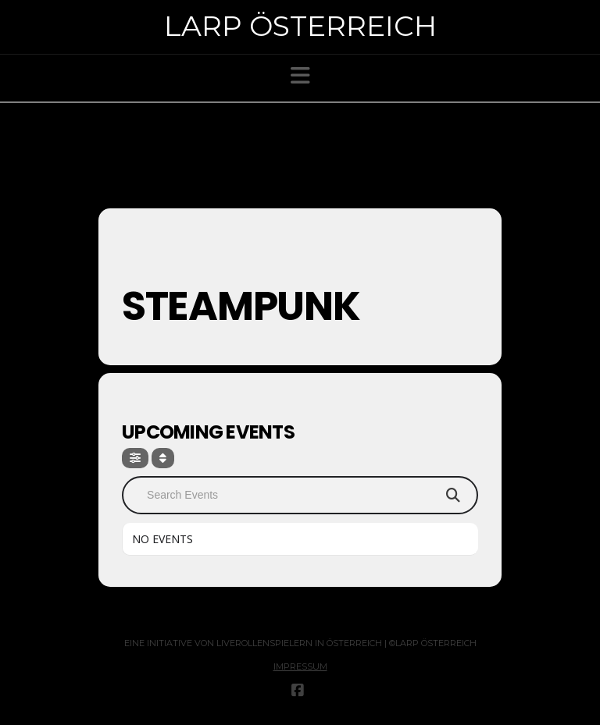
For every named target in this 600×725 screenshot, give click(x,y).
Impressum (300, 666)
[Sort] (163, 458)
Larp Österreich (300, 26)
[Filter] (135, 458)
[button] (300, 76)
